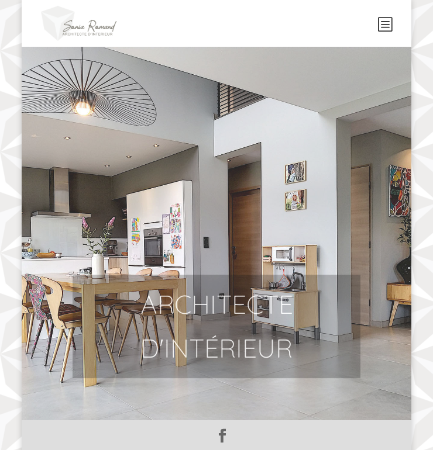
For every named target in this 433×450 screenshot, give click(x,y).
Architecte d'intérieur (216, 337)
